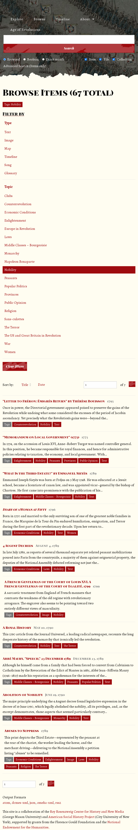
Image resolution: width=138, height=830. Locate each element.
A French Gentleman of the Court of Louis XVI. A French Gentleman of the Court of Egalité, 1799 (47, 584)
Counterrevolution (17, 204)
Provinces (11, 294)
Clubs (8, 195)
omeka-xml (45, 802)
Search (69, 48)
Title (25, 384)
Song (8, 165)
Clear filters (15, 366)
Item (92, 59)
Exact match (53, 59)
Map (7, 148)
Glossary (10, 173)
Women (10, 352)
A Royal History (17, 628)
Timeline (63, 19)
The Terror (12, 327)
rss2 (58, 802)
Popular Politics (15, 286)
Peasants (10, 278)
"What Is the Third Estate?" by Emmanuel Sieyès (45, 473)
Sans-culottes (14, 319)
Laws (8, 237)
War (7, 343)
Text (7, 132)
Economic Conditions (20, 212)
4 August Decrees (18, 546)
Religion (10, 310)
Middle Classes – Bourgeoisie (25, 245)
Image (8, 140)
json (32, 802)
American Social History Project (72, 816)
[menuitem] (15, 19)
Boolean (31, 59)
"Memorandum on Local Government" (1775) (41, 437)
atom (6, 802)
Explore (16, 19)
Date (41, 384)
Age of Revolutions (25, 29)
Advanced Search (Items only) (24, 66)
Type (7, 123)
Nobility (10, 269)
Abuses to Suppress (21, 731)
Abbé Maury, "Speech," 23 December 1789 (37, 658)
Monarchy (11, 253)
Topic (8, 186)
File (106, 59)
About (85, 19)
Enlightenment (15, 220)
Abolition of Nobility (23, 695)
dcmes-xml (20, 802)
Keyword (11, 59)
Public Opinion (15, 302)
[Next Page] (132, 384)
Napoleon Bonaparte (19, 261)
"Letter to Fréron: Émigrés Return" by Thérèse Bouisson (54, 401)
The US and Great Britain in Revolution (32, 335)
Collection (124, 59)
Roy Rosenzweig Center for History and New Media (87, 811)
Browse (39, 19)
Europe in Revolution (19, 228)
